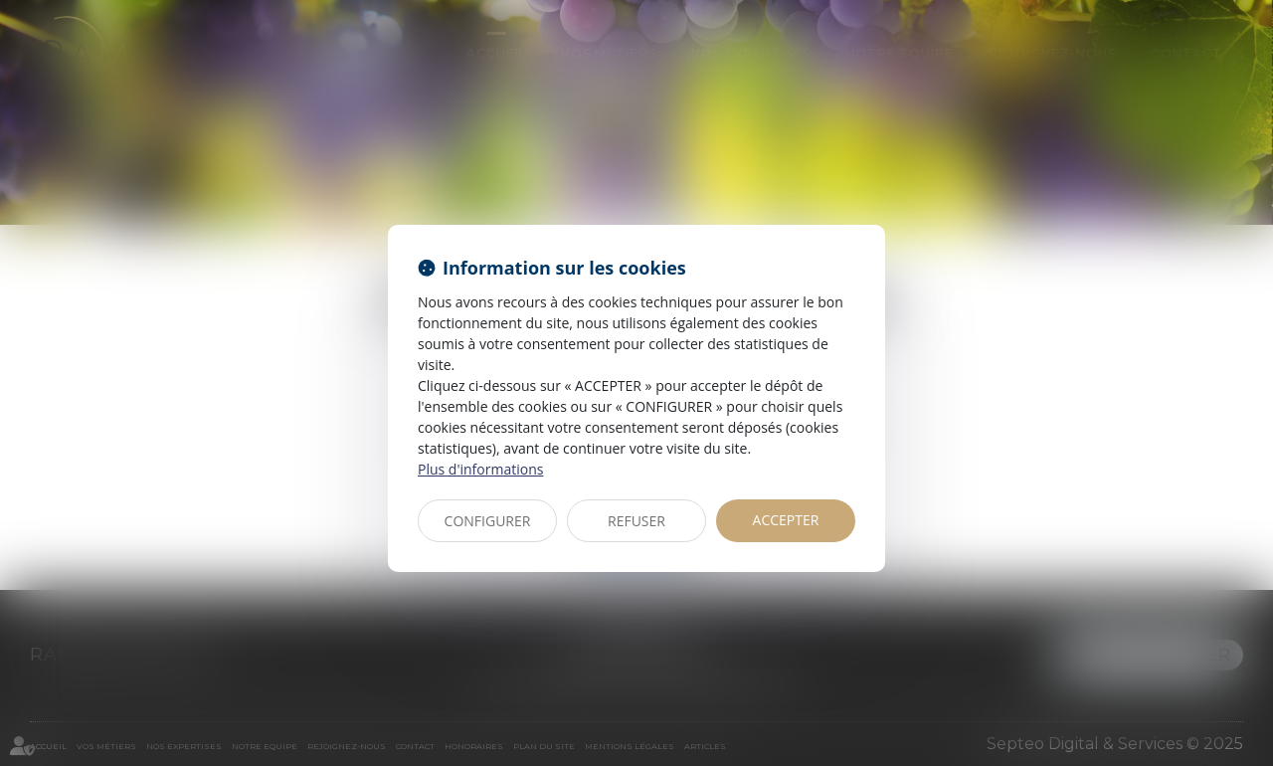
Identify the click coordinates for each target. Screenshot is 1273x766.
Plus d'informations (480, 469)
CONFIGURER (488, 520)
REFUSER (636, 520)
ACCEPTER (786, 519)
